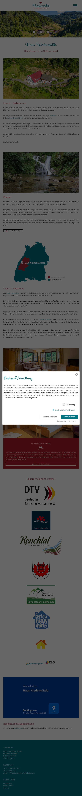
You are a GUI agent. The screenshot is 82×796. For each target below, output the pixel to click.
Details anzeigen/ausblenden (65, 410)
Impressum (71, 421)
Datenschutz (61, 421)
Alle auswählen (69, 417)
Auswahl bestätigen (50, 417)
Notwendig (70, 405)
